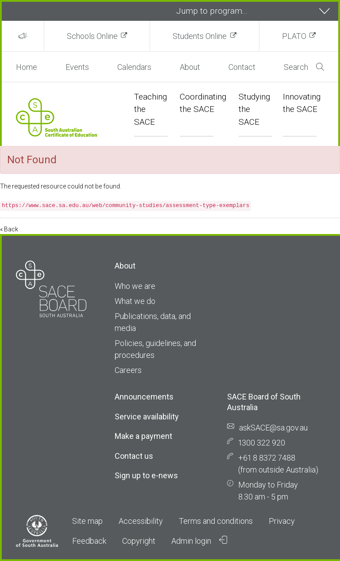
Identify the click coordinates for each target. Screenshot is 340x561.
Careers (128, 370)
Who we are (135, 286)
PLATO (294, 36)
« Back (9, 229)
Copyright (138, 541)
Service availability (147, 416)
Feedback (89, 541)
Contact (241, 67)
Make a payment (143, 436)
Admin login (199, 541)
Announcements (144, 396)
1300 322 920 (261, 442)
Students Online (200, 36)
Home (26, 67)
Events (77, 67)
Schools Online (92, 36)
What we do (135, 301)
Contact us (134, 456)
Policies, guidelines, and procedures (155, 349)
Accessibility (141, 521)
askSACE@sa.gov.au (273, 427)
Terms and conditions (216, 521)
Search (304, 67)
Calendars (134, 67)
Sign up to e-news (146, 475)
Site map (87, 521)
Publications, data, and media (153, 322)
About (190, 67)
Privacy (282, 521)
